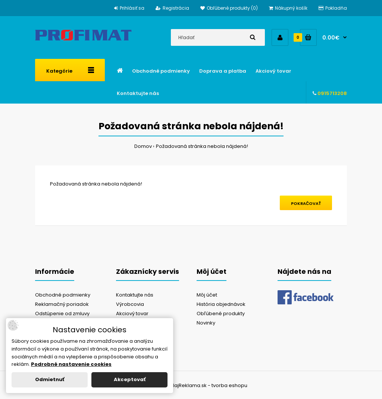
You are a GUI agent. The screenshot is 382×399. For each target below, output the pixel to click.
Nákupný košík (288, 8)
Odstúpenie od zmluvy (62, 313)
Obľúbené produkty (221, 313)
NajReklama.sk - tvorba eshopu (209, 385)
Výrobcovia (130, 304)
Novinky (206, 322)
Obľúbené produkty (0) (229, 8)
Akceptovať (129, 379)
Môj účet (207, 294)
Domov (143, 146)
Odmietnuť (49, 379)
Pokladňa (333, 8)
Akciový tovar (132, 313)
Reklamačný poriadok (62, 304)
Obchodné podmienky (62, 294)
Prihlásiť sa (129, 8)
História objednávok (221, 304)
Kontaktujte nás (134, 294)
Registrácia (172, 8)
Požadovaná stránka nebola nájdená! (202, 146)
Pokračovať (306, 203)
